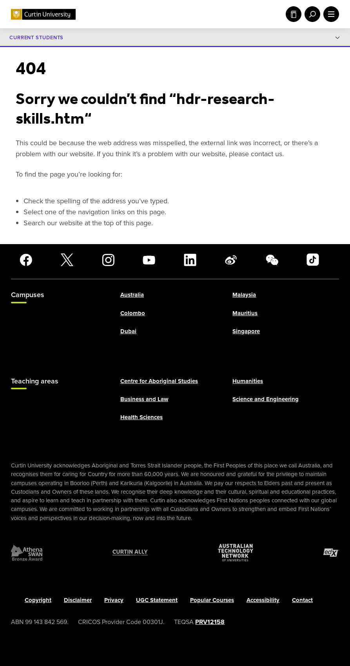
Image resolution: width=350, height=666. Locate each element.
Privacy (113, 600)
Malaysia (244, 295)
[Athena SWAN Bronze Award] (26, 553)
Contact (302, 600)
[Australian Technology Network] (235, 553)
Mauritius (245, 313)
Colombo (132, 313)
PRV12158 (210, 621)
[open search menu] (310, 14)
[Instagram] (108, 260)
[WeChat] (272, 260)
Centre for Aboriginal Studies (159, 381)
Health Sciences (141, 417)
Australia (132, 295)
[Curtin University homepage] (43, 14)
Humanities (247, 381)
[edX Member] (331, 553)
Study (293, 14)
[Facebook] (26, 260)
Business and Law (144, 399)
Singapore (246, 331)
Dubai (128, 331)
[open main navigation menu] (329, 14)
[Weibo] (231, 260)
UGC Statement (157, 600)
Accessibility (263, 600)
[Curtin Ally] (130, 553)
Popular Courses (212, 600)
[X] (67, 260)
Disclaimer (78, 600)
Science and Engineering (265, 399)
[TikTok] (312, 260)
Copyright (38, 600)
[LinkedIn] (190, 260)
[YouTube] (149, 260)
